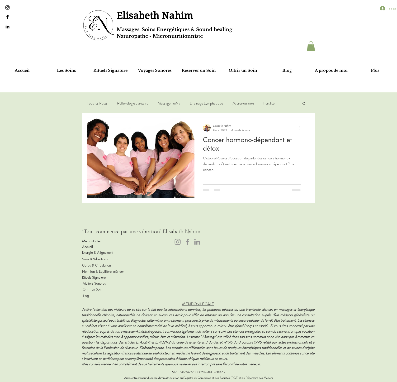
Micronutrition (243, 103)
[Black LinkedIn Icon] (7, 26)
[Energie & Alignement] (99, 252)
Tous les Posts (97, 103)
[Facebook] (187, 242)
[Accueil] (99, 247)
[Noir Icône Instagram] (7, 7)
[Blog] (100, 295)
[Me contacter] (99, 241)
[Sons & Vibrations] (99, 259)
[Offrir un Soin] (100, 289)
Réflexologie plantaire (132, 103)
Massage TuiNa (169, 103)
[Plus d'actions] (300, 128)
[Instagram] (178, 242)
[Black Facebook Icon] (7, 17)
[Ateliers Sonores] (100, 283)
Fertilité (268, 103)
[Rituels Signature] (99, 277)
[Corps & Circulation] (99, 265)
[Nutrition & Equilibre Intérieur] (103, 271)
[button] (311, 46)
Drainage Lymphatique (206, 103)
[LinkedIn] (197, 242)
